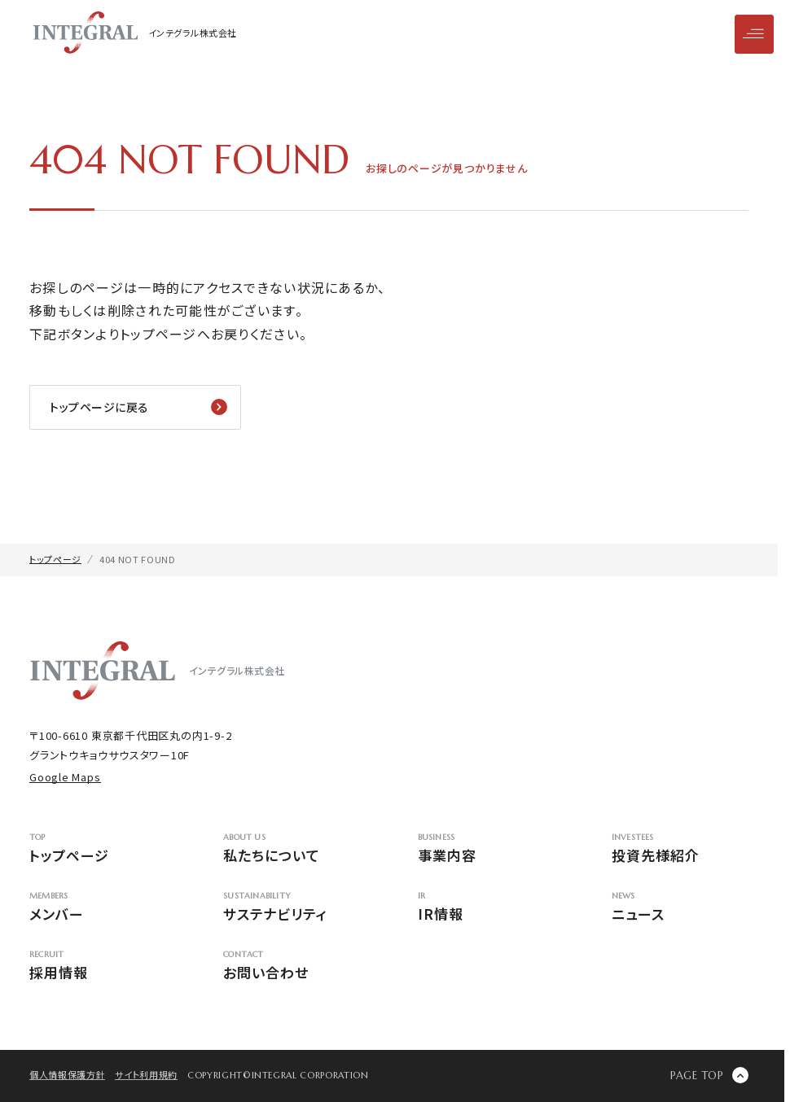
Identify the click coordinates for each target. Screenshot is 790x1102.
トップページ (97, 849)
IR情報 (486, 908)
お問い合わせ (291, 966)
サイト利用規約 (146, 1074)
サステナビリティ (291, 908)
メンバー (97, 908)
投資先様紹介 (680, 849)
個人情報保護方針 (67, 1074)
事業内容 (486, 849)
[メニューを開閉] (754, 34)
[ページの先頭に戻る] (709, 1075)
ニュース (680, 908)
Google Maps (65, 777)
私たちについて (291, 849)
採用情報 (97, 966)
